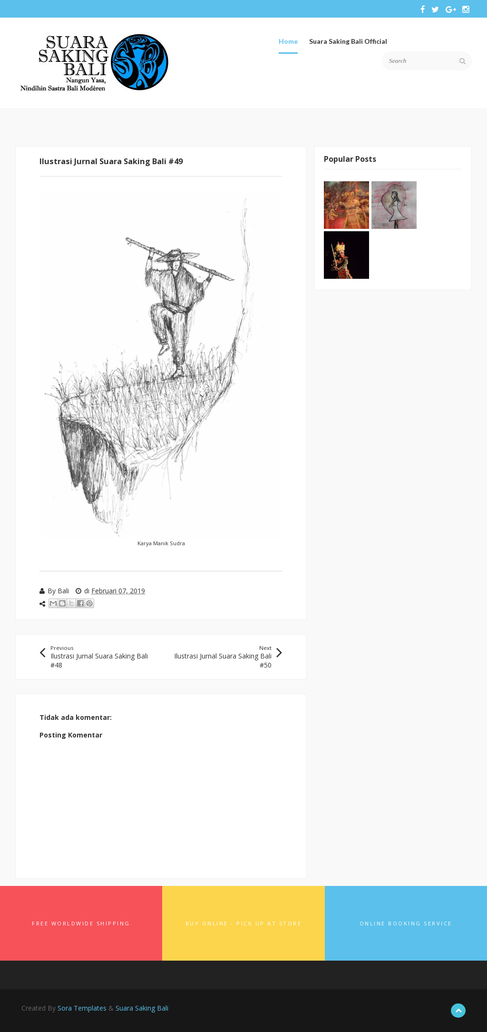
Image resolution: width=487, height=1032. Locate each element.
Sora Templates (82, 1007)
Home (288, 41)
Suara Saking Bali (142, 1007)
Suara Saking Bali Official (348, 41)
